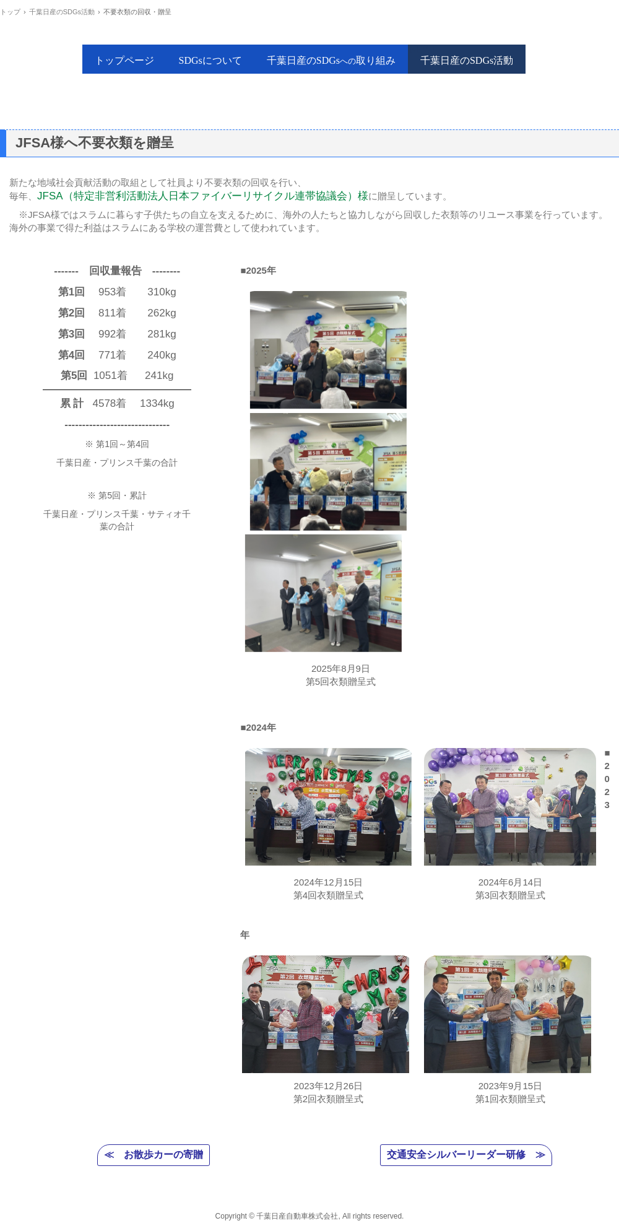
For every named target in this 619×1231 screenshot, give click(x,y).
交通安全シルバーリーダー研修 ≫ (466, 1154)
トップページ (124, 60)
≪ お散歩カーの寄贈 (153, 1154)
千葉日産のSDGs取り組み (331, 60)
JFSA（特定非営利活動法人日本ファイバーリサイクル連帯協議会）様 (202, 196)
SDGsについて (210, 60)
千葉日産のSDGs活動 (466, 60)
